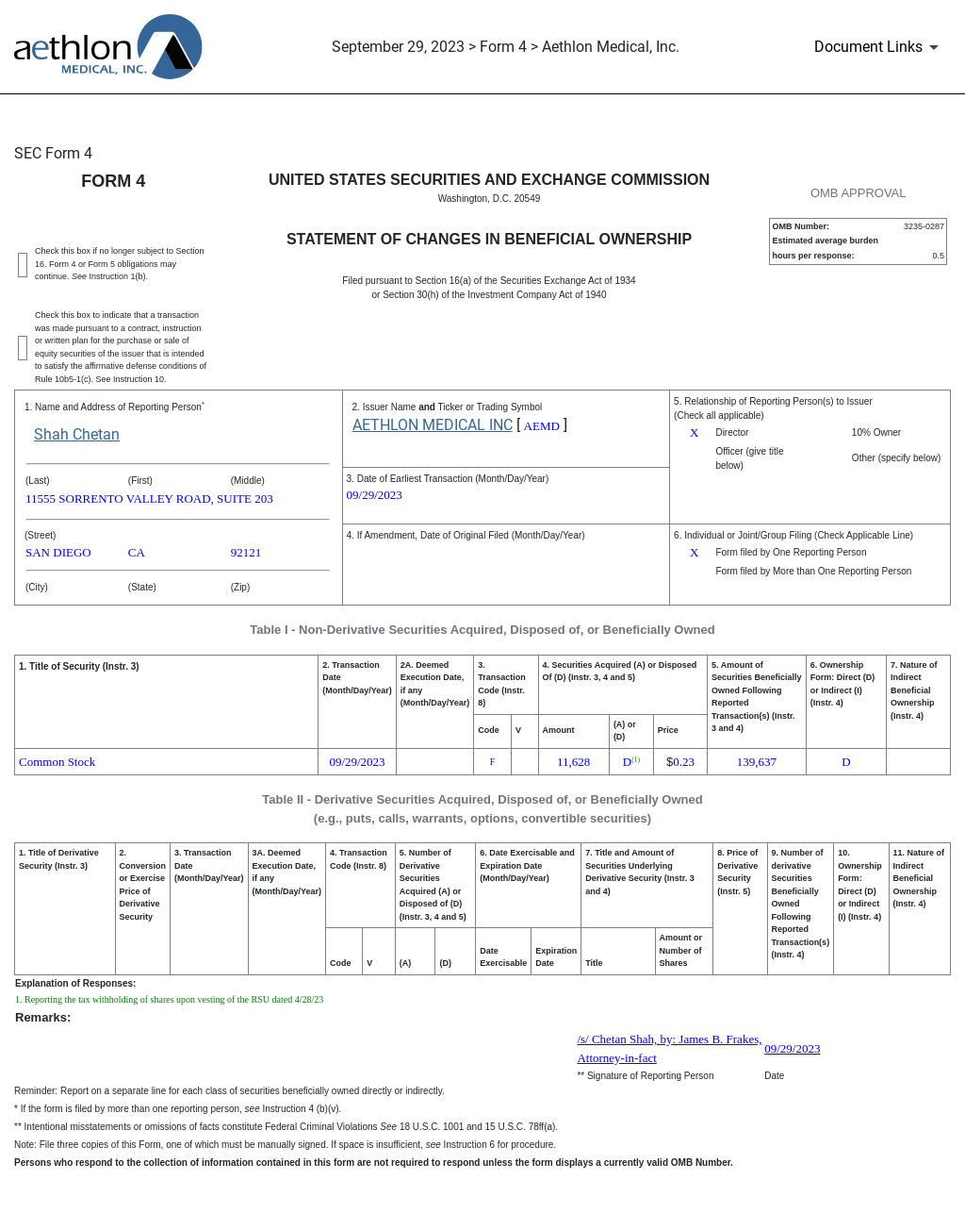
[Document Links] (880, 47)
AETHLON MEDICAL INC (432, 425)
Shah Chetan (77, 434)
